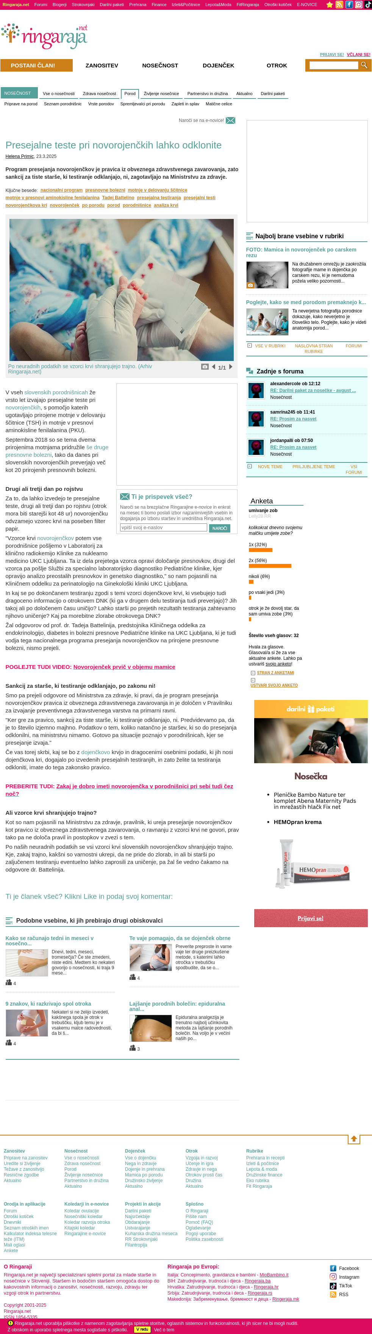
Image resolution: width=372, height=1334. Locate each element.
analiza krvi (166, 205)
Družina (193, 1180)
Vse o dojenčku (140, 1158)
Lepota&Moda (218, 4)
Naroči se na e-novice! (201, 120)
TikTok (345, 1286)
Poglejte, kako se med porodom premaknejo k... (306, 302)
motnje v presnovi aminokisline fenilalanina (53, 197)
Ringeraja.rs (260, 1293)
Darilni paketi (112, 4)
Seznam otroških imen (26, 1228)
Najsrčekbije (137, 1216)
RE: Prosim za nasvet (293, 419)
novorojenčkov (55, 538)
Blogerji (60, 4)
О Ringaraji (197, 1211)
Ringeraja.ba (257, 1281)
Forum (10, 1211)
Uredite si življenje (22, 1163)
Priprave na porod (21, 104)
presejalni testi (200, 197)
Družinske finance (264, 1175)
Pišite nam (196, 1216)
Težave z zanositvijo (24, 1169)
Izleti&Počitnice (186, 4)
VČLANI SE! (358, 54)
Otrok (277, 65)
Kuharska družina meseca (151, 1233)
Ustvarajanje (137, 1228)
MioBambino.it (273, 1275)
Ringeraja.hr (266, 1287)
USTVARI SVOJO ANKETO (274, 685)
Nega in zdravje (140, 1163)
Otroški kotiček (278, 4)
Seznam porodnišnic (63, 104)
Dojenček (218, 65)
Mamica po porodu (144, 1175)
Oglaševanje (198, 1228)
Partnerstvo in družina (208, 93)
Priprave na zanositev (25, 1158)
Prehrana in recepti (265, 1158)
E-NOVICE (307, 4)
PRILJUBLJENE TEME (313, 466)
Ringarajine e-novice (85, 1233)
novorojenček (65, 205)
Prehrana (137, 4)
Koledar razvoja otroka (87, 1222)
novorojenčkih (23, 407)
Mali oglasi (14, 1245)
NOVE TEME (270, 466)
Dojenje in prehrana (145, 1169)
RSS (344, 1294)
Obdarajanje (137, 1222)
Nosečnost (281, 397)
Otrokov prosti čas (204, 1175)
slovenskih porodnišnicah (56, 392)
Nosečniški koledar (83, 1216)
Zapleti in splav (185, 104)
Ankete (11, 1250)
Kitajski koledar (79, 1228)
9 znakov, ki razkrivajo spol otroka (48, 1003)
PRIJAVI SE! (332, 54)
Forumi (40, 4)
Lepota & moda (261, 1169)
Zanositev (102, 65)
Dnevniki (12, 1222)
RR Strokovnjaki (141, 1239)
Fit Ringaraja (259, 1186)
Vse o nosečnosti (59, 93)
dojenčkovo (95, 752)
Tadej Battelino (118, 197)
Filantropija (136, 1245)
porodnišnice (137, 205)
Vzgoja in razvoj (202, 1158)
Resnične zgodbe (21, 1175)
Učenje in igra (199, 1163)
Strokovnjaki (83, 4)
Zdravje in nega (201, 1169)
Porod (129, 93)
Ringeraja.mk (285, 1299)
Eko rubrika (257, 1180)
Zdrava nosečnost (99, 93)
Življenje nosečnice (161, 93)
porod (113, 205)
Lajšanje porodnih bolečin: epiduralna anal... (177, 1006)
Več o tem (164, 1329)
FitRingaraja (248, 4)
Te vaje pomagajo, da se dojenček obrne (180, 938)
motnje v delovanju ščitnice (158, 190)
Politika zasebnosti (204, 1239)
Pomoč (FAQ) (199, 1222)
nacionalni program (62, 190)
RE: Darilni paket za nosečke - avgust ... (313, 390)
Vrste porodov (101, 104)
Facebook (349, 1268)
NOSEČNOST (18, 93)
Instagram (349, 1277)
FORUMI (354, 346)
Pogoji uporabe (201, 1233)
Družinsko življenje (144, 1180)
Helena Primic (20, 156)
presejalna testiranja (159, 197)
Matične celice (219, 104)
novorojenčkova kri (26, 205)
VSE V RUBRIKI (270, 346)
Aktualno (244, 93)
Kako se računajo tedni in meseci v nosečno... (50, 941)
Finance (159, 4)
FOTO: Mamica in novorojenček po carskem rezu (301, 252)
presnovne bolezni (105, 190)
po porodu (93, 205)
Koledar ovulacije (81, 1211)
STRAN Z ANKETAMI (275, 673)
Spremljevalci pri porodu (142, 104)
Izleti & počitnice (262, 1163)
